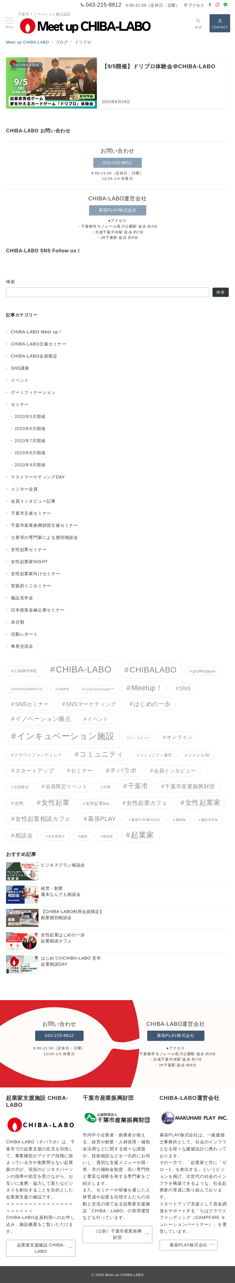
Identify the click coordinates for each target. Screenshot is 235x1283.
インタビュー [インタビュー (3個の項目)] (140, 738)
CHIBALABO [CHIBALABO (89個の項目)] (153, 669)
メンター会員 (24, 489)
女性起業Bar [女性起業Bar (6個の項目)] (98, 803)
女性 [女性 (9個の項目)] (19, 803)
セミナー (20, 404)
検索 (10, 281)
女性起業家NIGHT (29, 561)
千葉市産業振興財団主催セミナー (44, 525)
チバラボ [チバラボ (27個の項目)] (123, 770)
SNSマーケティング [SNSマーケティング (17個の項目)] (91, 704)
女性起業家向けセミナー (35, 573)
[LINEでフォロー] (225, 5)
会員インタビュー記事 (33, 501)
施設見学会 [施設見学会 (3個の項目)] (209, 819)
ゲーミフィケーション (33, 392)
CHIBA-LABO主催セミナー (38, 344)
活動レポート (24, 634)
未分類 (17, 622)
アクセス (194, 5)
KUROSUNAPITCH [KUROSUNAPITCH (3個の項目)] (28, 689)
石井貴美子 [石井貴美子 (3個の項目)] (56, 836)
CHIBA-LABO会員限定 (34, 356)
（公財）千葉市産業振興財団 (121, 1234)
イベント (20, 380)
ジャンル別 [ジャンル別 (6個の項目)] (198, 755)
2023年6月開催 (30, 428)
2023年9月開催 (30, 464)
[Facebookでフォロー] (210, 5)
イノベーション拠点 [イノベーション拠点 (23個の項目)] (43, 718)
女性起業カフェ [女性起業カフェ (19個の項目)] (146, 803)
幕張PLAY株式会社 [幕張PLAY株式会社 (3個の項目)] (145, 819)
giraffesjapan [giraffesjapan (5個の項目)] (204, 671)
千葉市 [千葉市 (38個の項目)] (138, 786)
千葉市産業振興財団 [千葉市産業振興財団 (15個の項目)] (190, 786)
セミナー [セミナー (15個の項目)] (82, 771)
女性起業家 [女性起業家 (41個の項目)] (202, 802)
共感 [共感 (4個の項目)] (106, 787)
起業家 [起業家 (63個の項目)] (142, 835)
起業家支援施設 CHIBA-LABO (44, 1248)
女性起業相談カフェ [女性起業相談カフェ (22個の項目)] (43, 818)
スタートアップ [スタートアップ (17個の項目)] (34, 770)
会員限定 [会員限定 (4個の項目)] (21, 787)
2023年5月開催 (30, 416)
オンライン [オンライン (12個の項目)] (180, 737)
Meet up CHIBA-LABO (124, 1275)
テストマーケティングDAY (38, 477)
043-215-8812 (117, 162)
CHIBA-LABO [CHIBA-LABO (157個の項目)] (83, 669)
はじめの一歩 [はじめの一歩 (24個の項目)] (152, 704)
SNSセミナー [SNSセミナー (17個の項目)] (32, 704)
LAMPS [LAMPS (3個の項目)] (63, 689)
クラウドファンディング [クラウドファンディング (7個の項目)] (38, 755)
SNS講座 (20, 368)
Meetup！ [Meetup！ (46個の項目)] (147, 688)
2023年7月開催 (30, 440)
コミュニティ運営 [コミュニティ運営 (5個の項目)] (156, 755)
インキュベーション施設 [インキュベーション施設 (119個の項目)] (65, 736)
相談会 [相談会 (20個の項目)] (24, 835)
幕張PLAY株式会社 (118, 210)
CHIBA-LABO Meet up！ (37, 331)
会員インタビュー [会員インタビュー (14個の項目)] (175, 771)
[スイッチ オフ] (198, 23)
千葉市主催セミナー (31, 513)
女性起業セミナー (29, 549)
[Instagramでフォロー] (218, 5)
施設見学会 (22, 597)
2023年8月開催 (30, 452)
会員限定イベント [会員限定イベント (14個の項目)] (66, 786)
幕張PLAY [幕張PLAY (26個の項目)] (102, 818)
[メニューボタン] (9, 23)
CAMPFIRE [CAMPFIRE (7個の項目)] (25, 671)
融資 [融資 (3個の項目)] (84, 836)
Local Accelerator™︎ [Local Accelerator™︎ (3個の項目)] (99, 689)
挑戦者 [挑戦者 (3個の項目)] (181, 819)
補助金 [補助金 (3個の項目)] (108, 836)
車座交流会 (22, 646)
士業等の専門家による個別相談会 (44, 537)
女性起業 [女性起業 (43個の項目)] (55, 802)
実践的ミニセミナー (31, 585)
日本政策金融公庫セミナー (38, 609)
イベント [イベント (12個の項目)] (97, 719)
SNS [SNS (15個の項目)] (184, 688)
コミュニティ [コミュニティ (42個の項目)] (101, 754)
